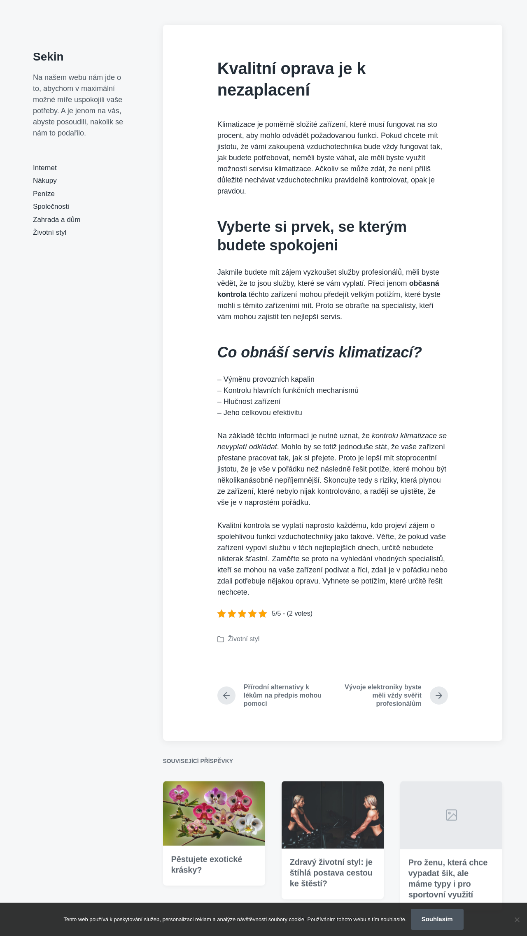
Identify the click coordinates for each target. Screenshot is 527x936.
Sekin (48, 56)
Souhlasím (437, 918)
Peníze (44, 194)
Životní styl (49, 232)
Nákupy (45, 180)
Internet (45, 168)
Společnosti (51, 206)
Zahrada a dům (56, 220)
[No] (517, 919)
